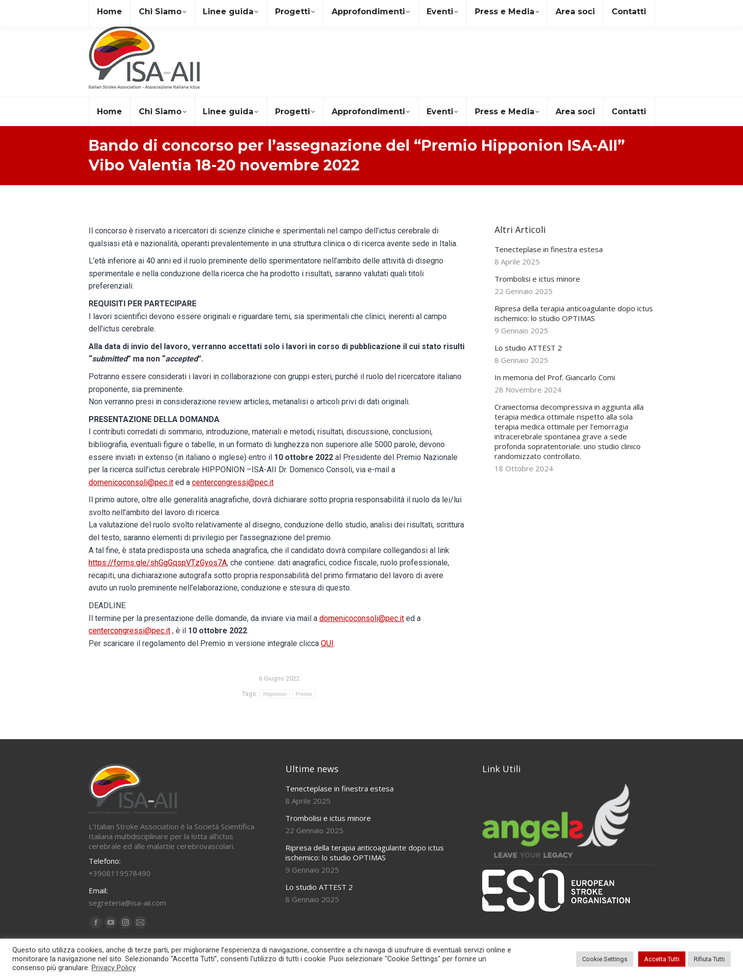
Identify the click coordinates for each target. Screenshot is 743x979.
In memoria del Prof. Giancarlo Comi (555, 377)
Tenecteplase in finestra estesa (549, 249)
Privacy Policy (114, 967)
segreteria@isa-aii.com (132, 9)
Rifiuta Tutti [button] (709, 959)
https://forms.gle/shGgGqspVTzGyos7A (158, 562)
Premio (304, 694)
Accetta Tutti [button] (662, 959)
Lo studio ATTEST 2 (528, 348)
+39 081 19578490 (218, 9)
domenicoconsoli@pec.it (131, 482)
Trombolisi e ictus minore (537, 279)
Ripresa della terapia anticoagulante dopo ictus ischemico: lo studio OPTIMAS (574, 313)
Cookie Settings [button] (604, 959)
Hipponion (275, 694)
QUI (327, 643)
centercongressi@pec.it (233, 482)
